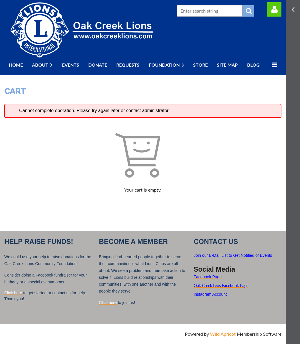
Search (248, 11)
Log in (274, 9)
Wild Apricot (223, 334)
